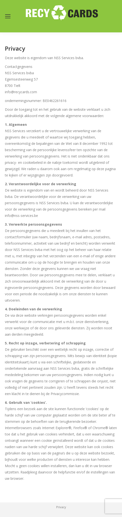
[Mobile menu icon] (8, 16)
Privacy (61, 507)
